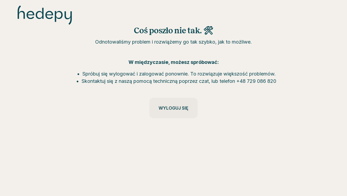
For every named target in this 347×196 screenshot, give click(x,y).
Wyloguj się (173, 108)
